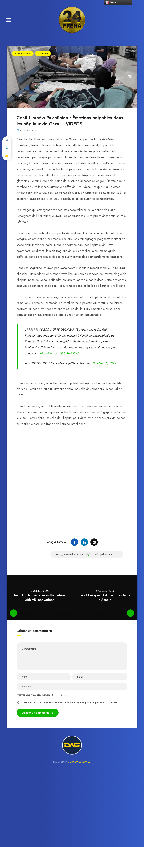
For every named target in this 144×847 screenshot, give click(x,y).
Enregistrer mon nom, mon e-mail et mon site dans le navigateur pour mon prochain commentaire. (70, 702)
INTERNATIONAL (22, 53)
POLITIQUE (43, 53)
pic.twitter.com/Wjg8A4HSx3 (59, 353)
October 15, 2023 (104, 363)
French (111, 3)
